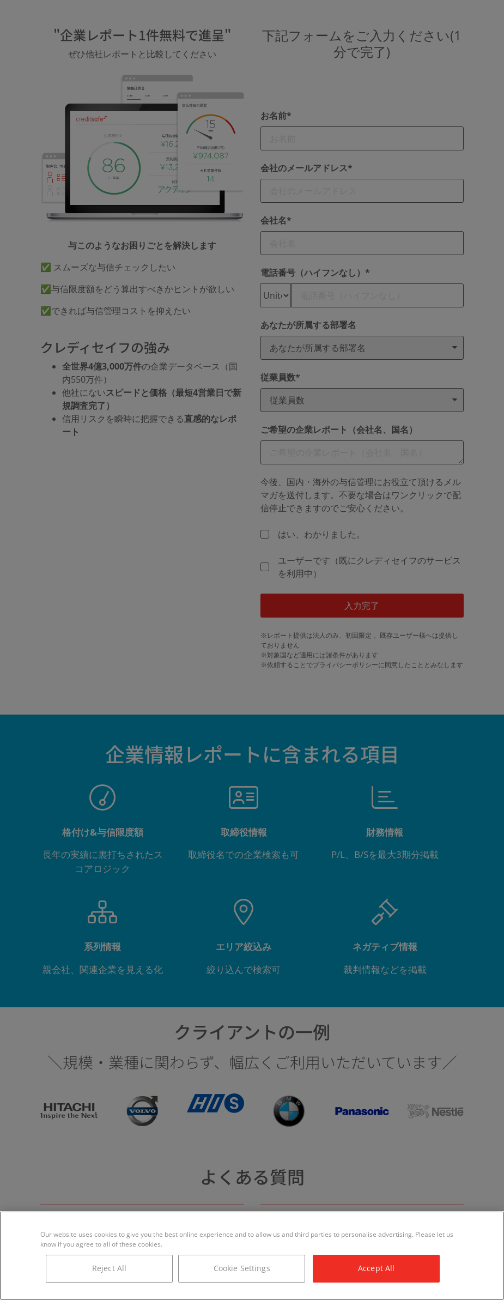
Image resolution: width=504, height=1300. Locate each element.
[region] (252, 1255)
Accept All (376, 1268)
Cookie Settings (242, 1268)
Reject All (109, 1268)
